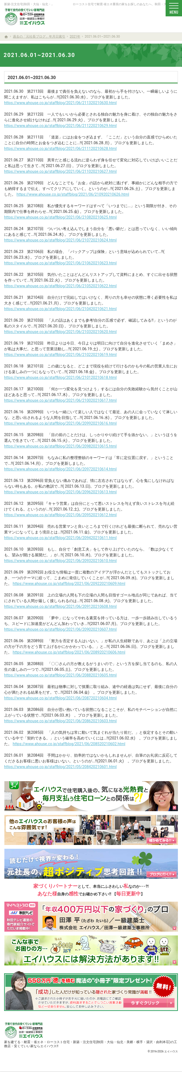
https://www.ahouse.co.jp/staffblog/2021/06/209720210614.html (60, 469)
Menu (174, 8)
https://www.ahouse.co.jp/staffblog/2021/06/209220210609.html (69, 583)
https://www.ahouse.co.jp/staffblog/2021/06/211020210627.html (60, 171)
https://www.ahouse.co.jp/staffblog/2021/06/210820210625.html (60, 217)
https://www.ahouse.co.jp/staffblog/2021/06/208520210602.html (69, 744)
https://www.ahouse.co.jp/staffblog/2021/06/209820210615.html (60, 446)
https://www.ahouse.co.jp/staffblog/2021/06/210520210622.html (60, 286)
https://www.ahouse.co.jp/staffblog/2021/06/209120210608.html (60, 606)
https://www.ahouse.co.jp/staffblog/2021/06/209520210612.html (60, 515)
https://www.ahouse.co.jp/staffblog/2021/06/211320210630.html (60, 103)
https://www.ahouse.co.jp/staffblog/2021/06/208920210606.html (69, 652)
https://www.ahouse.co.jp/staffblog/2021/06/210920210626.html (72, 194)
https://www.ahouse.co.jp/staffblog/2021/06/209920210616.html (60, 423)
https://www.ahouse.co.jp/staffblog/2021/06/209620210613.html (60, 492)
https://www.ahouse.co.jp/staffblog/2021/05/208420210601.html (60, 767)
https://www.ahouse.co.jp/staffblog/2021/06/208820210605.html (60, 675)
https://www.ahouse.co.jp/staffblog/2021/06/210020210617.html (60, 400)
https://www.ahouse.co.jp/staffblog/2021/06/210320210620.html (60, 332)
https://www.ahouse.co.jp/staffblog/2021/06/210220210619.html (60, 354)
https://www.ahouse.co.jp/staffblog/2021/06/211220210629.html (60, 125)
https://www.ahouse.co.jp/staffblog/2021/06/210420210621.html (60, 309)
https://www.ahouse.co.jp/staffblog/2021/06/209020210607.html (60, 629)
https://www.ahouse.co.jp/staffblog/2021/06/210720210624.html (60, 240)
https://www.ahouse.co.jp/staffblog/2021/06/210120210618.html (60, 377)
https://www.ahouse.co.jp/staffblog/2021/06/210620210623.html (60, 263)
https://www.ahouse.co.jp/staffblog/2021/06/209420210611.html (60, 538)
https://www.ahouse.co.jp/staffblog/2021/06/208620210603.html (60, 721)
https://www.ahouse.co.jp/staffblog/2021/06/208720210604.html (60, 698)
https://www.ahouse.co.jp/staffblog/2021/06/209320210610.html (60, 560)
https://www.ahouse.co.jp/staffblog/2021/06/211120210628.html (60, 148)
